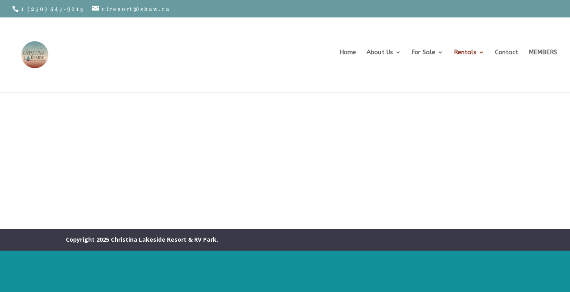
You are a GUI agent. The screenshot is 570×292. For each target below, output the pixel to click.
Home (347, 52)
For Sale (423, 52)
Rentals (465, 52)
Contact (506, 52)
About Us (379, 52)
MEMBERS (543, 52)
